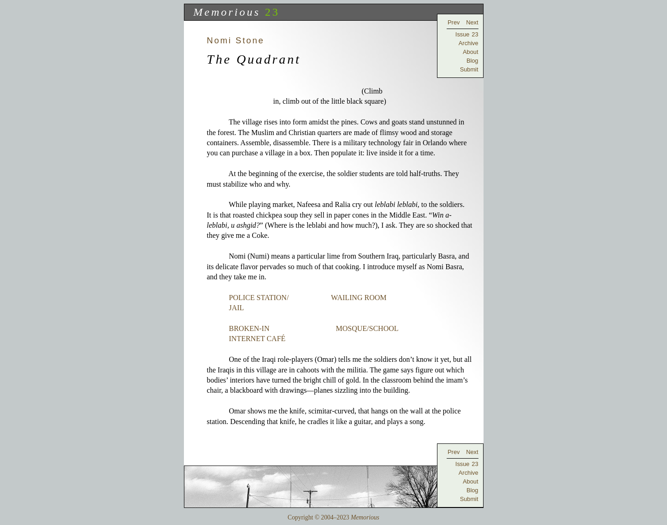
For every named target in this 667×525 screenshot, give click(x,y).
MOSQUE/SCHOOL (367, 328)
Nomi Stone (236, 40)
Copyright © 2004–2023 (333, 517)
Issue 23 (466, 34)
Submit (469, 69)
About (470, 51)
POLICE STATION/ (259, 297)
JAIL (236, 308)
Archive (468, 43)
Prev (454, 22)
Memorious (227, 12)
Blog (472, 60)
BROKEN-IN (249, 328)
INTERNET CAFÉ (257, 338)
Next (472, 22)
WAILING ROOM (358, 297)
